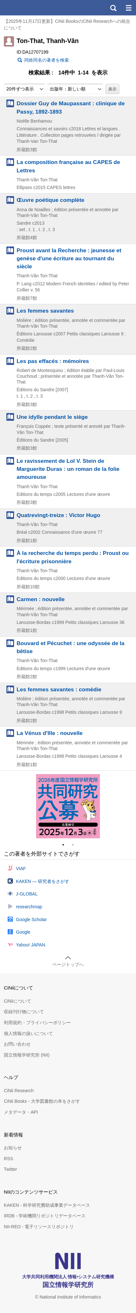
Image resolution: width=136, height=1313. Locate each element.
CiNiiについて (17, 1001)
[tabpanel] (68, 806)
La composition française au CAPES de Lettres (68, 166)
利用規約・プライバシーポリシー (37, 1022)
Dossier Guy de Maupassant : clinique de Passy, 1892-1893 (71, 107)
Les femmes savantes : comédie (59, 689)
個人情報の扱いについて (28, 1033)
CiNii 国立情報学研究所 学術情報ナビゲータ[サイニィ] (28, 7)
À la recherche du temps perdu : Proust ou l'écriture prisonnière (73, 557)
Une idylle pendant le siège (52, 417)
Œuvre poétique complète (50, 200)
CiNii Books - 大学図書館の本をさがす (42, 1101)
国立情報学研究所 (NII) (26, 1055)
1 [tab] (66, 845)
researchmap (29, 906)
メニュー (128, 7)
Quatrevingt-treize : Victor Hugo (58, 515)
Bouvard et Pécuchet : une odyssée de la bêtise (71, 647)
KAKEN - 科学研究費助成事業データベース (47, 1205)
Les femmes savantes (45, 310)
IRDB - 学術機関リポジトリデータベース (45, 1215)
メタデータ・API (21, 1112)
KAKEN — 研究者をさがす (42, 881)
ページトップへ (68, 964)
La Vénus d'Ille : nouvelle (50, 733)
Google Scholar (31, 919)
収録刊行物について (24, 1011)
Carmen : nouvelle (41, 599)
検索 (113, 7)
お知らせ (13, 1147)
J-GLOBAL (27, 893)
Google (23, 932)
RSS (8, 1158)
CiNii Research (19, 1090)
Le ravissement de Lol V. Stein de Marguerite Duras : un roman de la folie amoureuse (68, 469)
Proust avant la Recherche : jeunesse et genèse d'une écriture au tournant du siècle (69, 258)
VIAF (21, 868)
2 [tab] (75, 845)
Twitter (10, 1169)
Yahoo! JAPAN (30, 944)
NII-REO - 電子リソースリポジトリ (39, 1226)
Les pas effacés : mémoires (53, 361)
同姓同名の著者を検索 (46, 60)
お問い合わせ (17, 1044)
